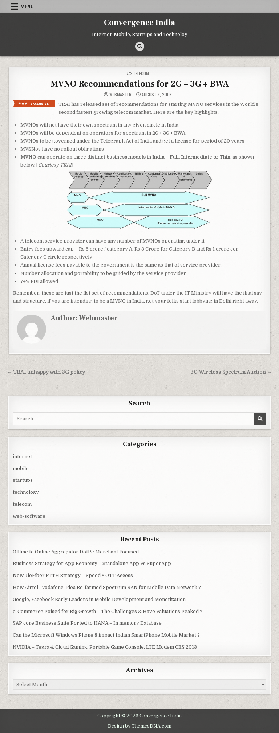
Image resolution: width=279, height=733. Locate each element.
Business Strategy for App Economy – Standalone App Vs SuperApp (92, 563)
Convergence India (139, 22)
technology (26, 492)
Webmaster (120, 94)
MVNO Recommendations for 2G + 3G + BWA (139, 83)
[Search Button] (139, 46)
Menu (27, 6)
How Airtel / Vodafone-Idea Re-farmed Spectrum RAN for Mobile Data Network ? (107, 587)
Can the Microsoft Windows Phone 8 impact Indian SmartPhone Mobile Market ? (106, 635)
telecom (141, 73)
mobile (21, 468)
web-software (29, 516)
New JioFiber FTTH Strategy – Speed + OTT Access (73, 575)
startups (23, 480)
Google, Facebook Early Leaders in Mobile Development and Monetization (99, 599)
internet (22, 456)
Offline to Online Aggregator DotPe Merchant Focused (76, 551)
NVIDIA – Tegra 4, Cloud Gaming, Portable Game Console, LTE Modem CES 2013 (105, 647)
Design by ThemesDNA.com (139, 726)
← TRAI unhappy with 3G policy (46, 372)
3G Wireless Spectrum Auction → (231, 372)
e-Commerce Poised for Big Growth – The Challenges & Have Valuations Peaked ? (107, 611)
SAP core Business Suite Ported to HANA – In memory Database (87, 623)
